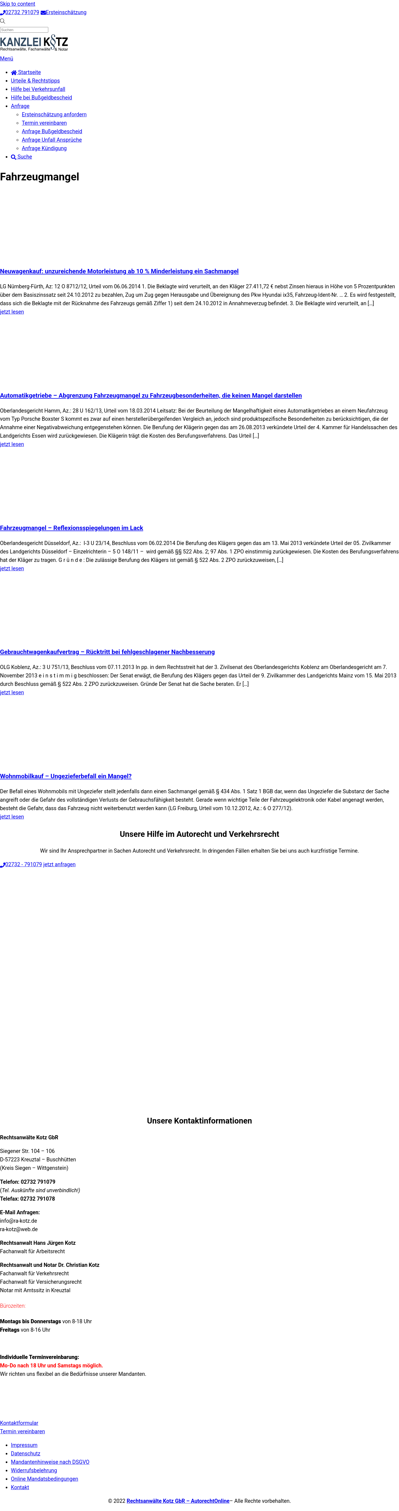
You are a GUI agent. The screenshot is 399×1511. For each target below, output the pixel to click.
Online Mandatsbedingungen (44, 1479)
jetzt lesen (12, 312)
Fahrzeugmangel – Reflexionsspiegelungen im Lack (71, 528)
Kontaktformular (19, 1423)
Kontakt (20, 1487)
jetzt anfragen (59, 864)
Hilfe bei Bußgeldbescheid (41, 98)
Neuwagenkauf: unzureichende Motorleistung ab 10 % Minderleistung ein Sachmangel (119, 271)
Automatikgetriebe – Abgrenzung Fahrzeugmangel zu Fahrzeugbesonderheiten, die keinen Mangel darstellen (151, 395)
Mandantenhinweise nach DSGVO (50, 1462)
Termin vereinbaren (44, 123)
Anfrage (20, 106)
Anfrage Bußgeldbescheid (52, 131)
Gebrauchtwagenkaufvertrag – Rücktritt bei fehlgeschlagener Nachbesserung (107, 652)
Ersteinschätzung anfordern (54, 114)
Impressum (24, 1445)
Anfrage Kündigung (44, 148)
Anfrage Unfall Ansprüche (52, 140)
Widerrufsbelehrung (34, 1470)
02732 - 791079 (21, 865)
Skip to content (17, 4)
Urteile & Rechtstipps (35, 81)
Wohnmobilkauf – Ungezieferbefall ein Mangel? (66, 776)
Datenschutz (25, 1454)
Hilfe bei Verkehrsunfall (38, 89)
